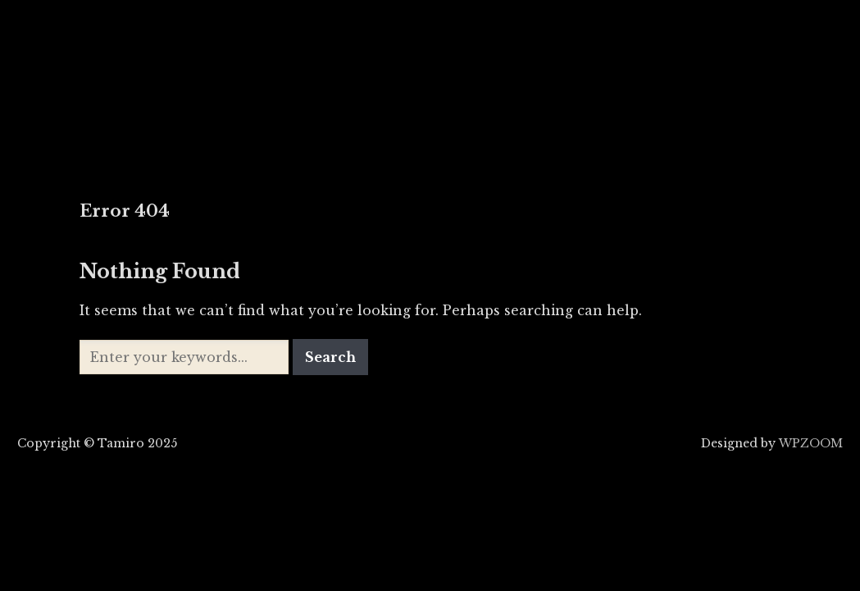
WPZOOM (811, 443)
